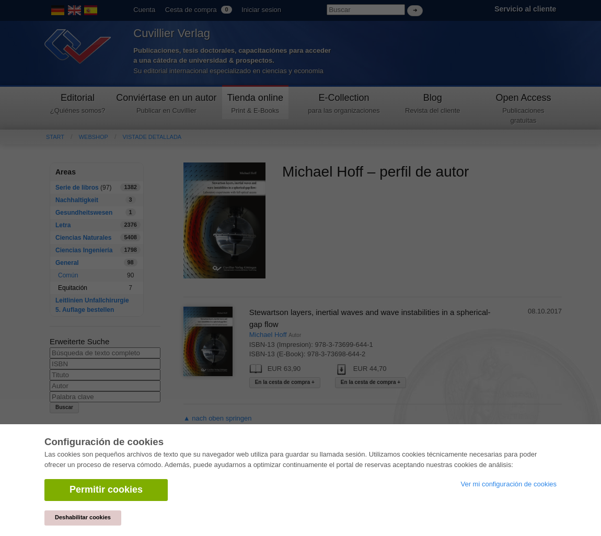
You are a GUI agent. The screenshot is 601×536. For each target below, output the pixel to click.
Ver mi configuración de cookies (508, 484)
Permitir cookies (106, 489)
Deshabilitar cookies (83, 517)
